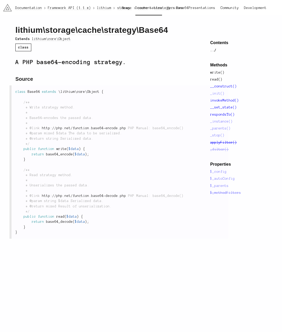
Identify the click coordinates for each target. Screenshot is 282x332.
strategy (120, 30)
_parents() (220, 128)
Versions (175, 8)
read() (216, 79)
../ (213, 50)
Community (229, 8)
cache (89, 30)
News (126, 8)
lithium (29, 30)
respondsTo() (222, 114)
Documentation (148, 8)
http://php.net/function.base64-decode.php (84, 196)
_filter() (219, 149)
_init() (217, 93)
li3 (5, 6)
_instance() (221, 121)
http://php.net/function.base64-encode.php (84, 128)
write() (217, 72)
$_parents (219, 186)
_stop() (217, 135)
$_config (218, 172)
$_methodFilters (225, 193)
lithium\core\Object (51, 39)
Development (255, 8)
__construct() (223, 86)
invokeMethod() (224, 100)
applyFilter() (223, 142)
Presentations (202, 8)
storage (60, 30)
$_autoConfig (222, 178)
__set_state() (223, 107)
